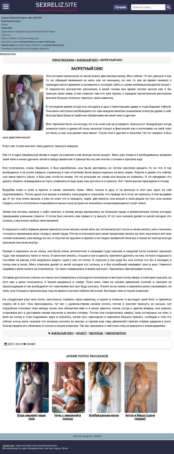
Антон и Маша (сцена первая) (140, 391)
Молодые (96, 333)
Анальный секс (62, 333)
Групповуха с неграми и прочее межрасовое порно (28, 31)
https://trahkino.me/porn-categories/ (20, 38)
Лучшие (120, 7)
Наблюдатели (116, 333)
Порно (4, 24)
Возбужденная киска (103, 389)
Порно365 (6, 28)
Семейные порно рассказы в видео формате (25, 48)
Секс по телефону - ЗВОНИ (87, 436)
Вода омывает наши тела (31, 391)
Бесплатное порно (11, 21)
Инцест (81, 333)
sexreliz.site (8, 445)
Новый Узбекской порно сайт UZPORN (21, 17)
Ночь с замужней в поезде (67, 391)
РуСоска (5, 35)
